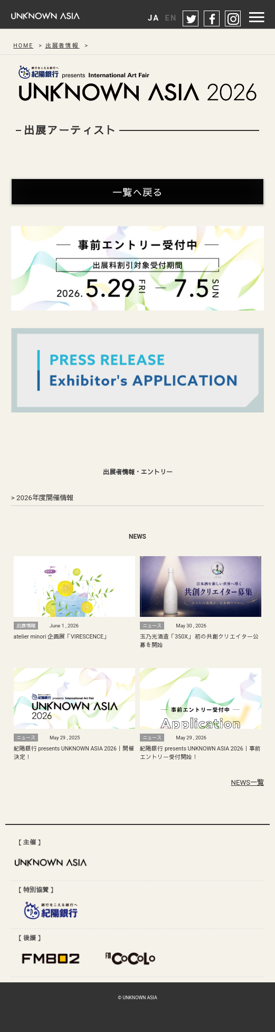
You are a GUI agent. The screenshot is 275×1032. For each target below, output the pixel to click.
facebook (212, 19)
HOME (23, 45)
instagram (233, 19)
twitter (191, 19)
